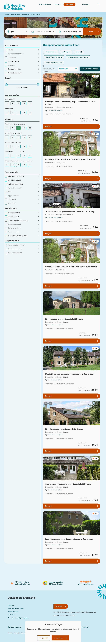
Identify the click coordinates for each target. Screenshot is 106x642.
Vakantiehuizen (45, 4)
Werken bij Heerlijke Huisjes (18, 618)
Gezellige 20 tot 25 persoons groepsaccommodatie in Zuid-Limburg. (70, 103)
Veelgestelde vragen (15, 608)
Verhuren (58, 606)
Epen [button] (78, 52)
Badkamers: (9, 108)
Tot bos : (13, 142)
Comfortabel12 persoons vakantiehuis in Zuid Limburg (68, 484)
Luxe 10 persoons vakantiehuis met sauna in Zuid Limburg (69, 539)
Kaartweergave (89, 69)
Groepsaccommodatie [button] (77, 57)
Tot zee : (13, 133)
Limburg (33, 14)
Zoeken (90, 31)
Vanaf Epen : (15, 124)
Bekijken (48, 126)
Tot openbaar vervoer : (19, 161)
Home (7, 14)
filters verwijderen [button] (52, 63)
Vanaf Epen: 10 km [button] (53, 57)
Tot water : (14, 152)
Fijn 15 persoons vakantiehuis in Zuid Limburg (64, 429)
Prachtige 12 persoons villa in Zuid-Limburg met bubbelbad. (70, 159)
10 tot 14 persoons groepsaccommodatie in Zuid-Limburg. (70, 212)
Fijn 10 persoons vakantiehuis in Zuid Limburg (64, 319)
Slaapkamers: (10, 99)
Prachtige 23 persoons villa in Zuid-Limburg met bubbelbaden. (71, 267)
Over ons (11, 615)
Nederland (25, 14)
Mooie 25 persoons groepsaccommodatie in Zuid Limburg (70, 374)
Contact (57, 4)
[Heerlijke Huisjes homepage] (14, 7)
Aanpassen (43, 638)
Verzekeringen (13, 611)
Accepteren (57, 638)
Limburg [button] (65, 52)
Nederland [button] (50, 52)
